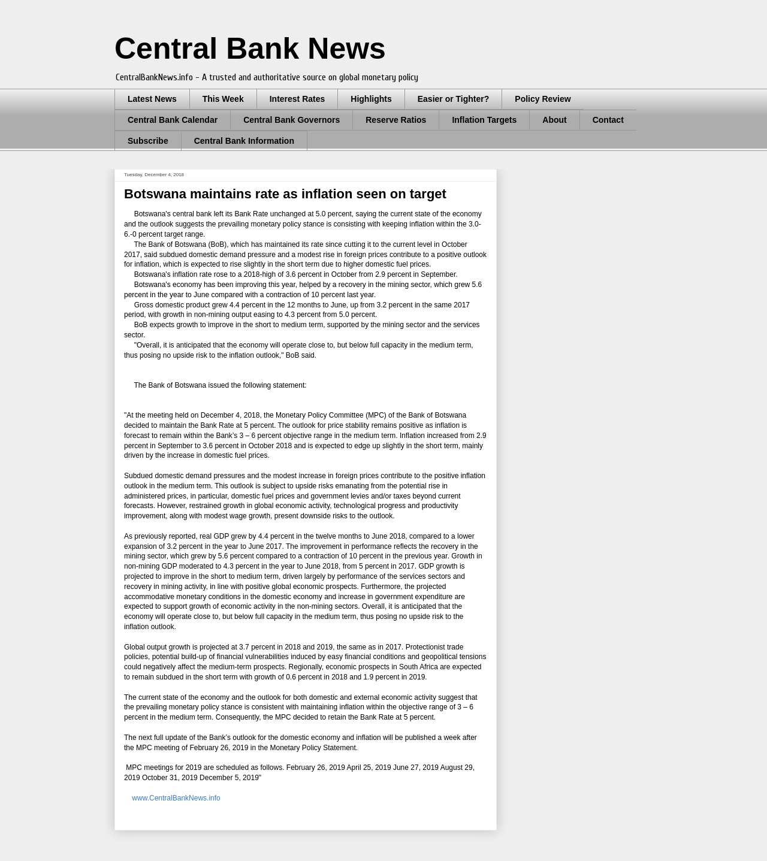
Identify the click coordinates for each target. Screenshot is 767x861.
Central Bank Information (244, 141)
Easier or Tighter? (454, 99)
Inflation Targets (484, 120)
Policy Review (542, 99)
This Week (223, 99)
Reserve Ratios (396, 120)
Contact (608, 120)
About (554, 120)
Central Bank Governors (291, 120)
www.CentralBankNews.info (175, 798)
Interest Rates (297, 99)
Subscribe (148, 141)
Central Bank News (250, 48)
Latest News (152, 99)
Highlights (371, 99)
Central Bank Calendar (173, 120)
